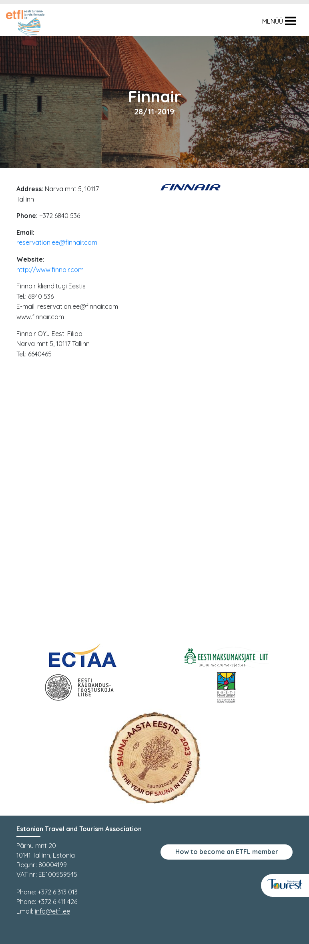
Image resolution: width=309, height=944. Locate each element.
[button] (272, 21)
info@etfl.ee (52, 911)
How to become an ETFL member (226, 852)
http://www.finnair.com (50, 270)
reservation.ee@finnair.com (56, 242)
